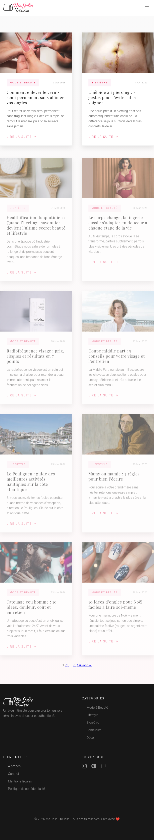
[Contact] (103, 767)
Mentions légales (20, 781)
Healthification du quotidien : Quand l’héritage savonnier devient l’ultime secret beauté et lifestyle (36, 228)
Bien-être (93, 722)
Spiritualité (94, 730)
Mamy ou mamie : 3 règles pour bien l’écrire (114, 480)
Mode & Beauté (97, 707)
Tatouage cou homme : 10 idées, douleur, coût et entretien (32, 611)
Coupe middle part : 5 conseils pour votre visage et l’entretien (116, 360)
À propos (14, 766)
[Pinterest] (93, 767)
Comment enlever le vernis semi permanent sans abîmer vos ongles (35, 97)
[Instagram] (84, 767)
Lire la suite (21, 136)
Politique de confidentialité (26, 789)
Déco (90, 738)
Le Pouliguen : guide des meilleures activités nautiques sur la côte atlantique (31, 485)
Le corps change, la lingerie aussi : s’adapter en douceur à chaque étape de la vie (117, 226)
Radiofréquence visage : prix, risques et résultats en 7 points (35, 360)
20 (74, 665)
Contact (13, 774)
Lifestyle (92, 715)
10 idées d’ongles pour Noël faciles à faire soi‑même (115, 608)
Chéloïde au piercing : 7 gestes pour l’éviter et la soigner (112, 97)
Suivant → (84, 665)
